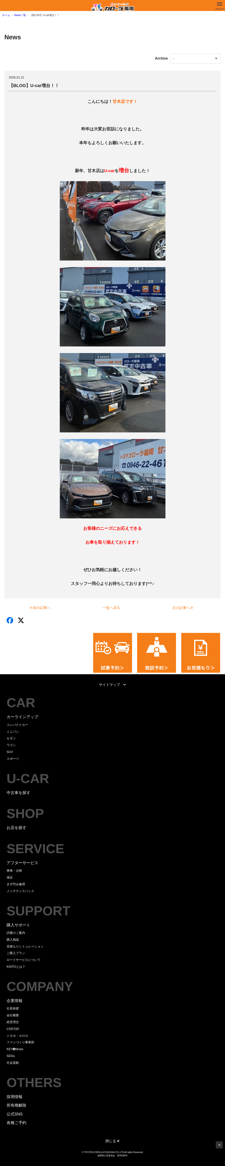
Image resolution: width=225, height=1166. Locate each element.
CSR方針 (13, 1029)
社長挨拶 (13, 1008)
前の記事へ (40, 608)
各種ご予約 (16, 1122)
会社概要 (13, 1015)
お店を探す (16, 827)
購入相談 (13, 939)
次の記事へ (182, 608)
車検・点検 (14, 870)
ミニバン (13, 731)
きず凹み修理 (16, 884)
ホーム (6, 15)
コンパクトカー (17, 725)
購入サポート (18, 925)
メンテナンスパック (20, 891)
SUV (10, 752)
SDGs (11, 1056)
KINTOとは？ (16, 966)
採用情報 (14, 1097)
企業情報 (14, 1000)
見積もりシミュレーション (25, 946)
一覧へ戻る (111, 608)
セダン (11, 738)
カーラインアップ (22, 717)
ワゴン (11, 745)
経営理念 (13, 1022)
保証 (10, 877)
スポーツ (13, 758)
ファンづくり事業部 (20, 1042)
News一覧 (20, 15)
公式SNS (15, 1114)
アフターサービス (22, 863)
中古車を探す (18, 793)
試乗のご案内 (16, 933)
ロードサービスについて (23, 960)
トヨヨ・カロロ (17, 1035)
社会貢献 (13, 1062)
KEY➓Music (15, 1049)
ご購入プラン (16, 953)
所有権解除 (16, 1105)
